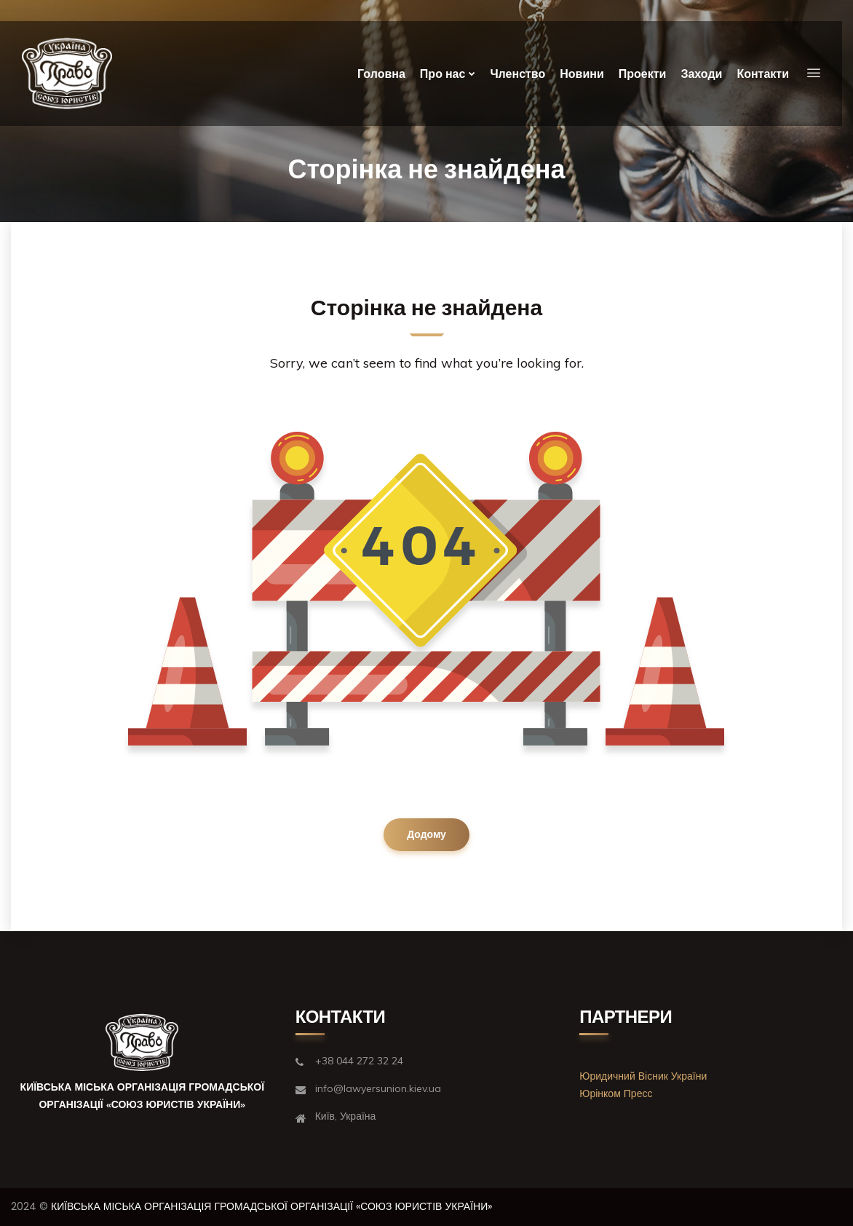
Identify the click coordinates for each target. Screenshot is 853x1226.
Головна (381, 74)
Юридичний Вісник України (643, 1076)
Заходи (701, 74)
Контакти (763, 74)
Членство (517, 74)
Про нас (443, 74)
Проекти (643, 74)
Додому (426, 834)
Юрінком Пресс (615, 1093)
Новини (582, 74)
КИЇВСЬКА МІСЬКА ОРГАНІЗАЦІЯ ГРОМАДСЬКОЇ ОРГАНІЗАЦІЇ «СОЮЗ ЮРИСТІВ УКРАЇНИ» (271, 1206)
